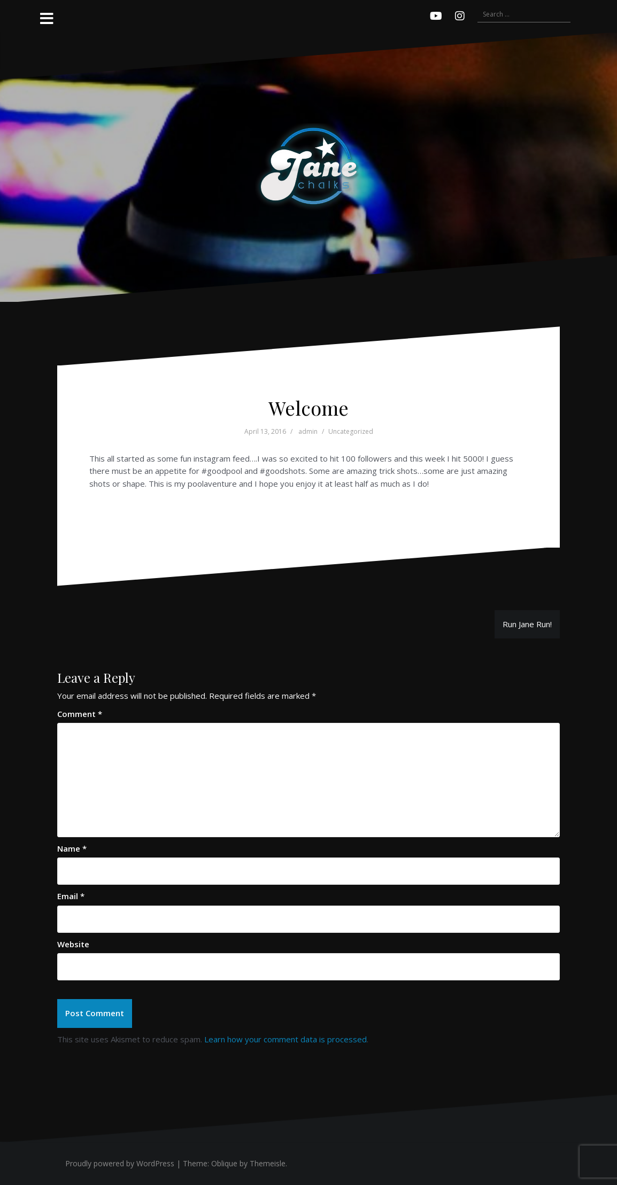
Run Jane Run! (527, 624)
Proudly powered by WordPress (119, 1163)
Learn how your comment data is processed (285, 1039)
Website (73, 944)
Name (72, 848)
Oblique (224, 1163)
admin (308, 431)
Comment (79, 713)
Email (70, 896)
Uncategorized (350, 431)
